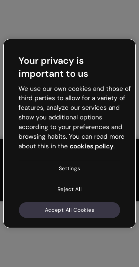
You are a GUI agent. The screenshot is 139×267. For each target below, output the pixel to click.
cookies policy (91, 146)
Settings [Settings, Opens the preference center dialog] (69, 168)
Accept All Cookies (70, 209)
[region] (69, 133)
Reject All (69, 189)
